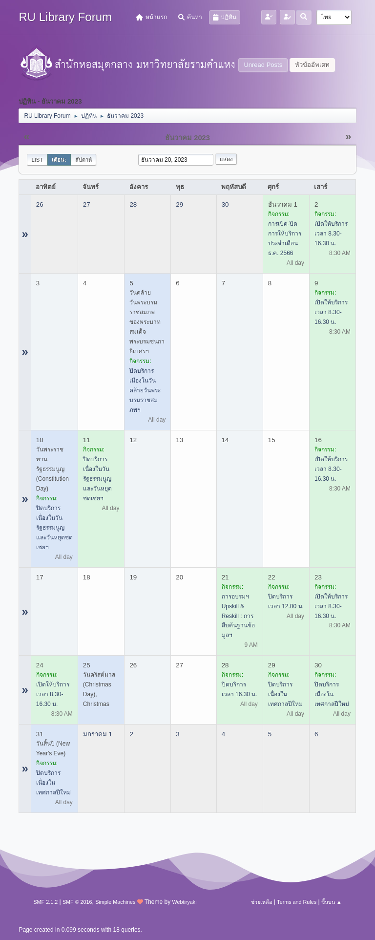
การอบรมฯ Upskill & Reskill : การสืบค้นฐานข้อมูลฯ (238, 616)
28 (133, 204)
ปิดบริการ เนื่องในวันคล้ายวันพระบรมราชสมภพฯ (145, 390)
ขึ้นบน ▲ (331, 902)
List (37, 160)
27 (86, 204)
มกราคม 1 (97, 734)
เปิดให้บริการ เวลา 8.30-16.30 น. (331, 233)
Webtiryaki (184, 902)
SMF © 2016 (77, 902)
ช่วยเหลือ (261, 902)
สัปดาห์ (83, 160)
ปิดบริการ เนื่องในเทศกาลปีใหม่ (285, 694)
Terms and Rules (296, 902)
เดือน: (59, 160)
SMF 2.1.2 (45, 902)
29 (179, 204)
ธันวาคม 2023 (187, 138)
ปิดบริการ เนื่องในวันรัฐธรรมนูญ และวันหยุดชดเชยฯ (54, 528)
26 (39, 204)
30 (225, 204)
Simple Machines (115, 902)
